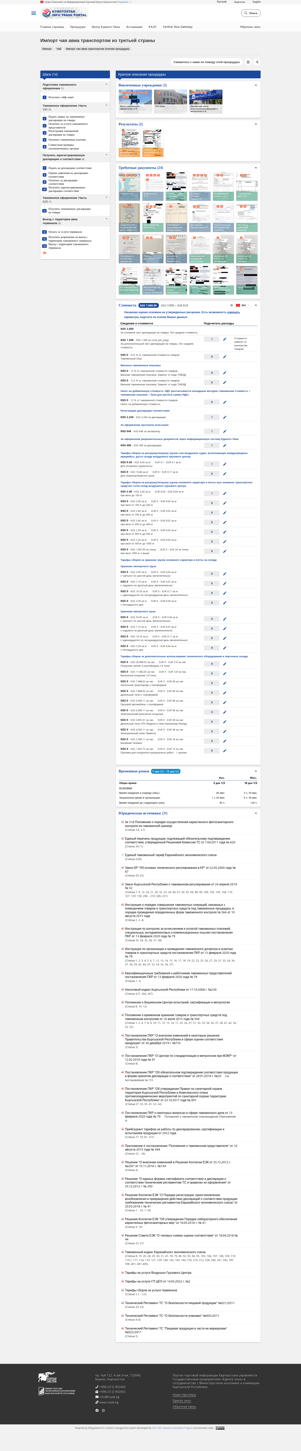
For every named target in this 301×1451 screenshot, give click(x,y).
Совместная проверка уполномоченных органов (63, 146)
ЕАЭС (153, 27)
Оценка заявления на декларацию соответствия (68, 174)
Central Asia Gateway (178, 27)
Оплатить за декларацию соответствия (63, 182)
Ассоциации (134, 27)
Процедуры (78, 27)
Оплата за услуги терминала (65, 232)
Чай (58, 49)
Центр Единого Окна (106, 27)
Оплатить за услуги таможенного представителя (68, 125)
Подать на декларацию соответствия (69, 168)
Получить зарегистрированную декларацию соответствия (66, 189)
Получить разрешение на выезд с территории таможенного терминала (69, 238)
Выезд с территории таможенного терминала (68, 246)
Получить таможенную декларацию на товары (69, 210)
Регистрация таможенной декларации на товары (63, 132)
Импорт (47, 49)
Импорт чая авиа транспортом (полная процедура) (97, 49)
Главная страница (52, 27)
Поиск (251, 13)
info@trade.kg (109, 1397)
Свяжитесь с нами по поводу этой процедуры (207, 62)
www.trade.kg (108, 1402)
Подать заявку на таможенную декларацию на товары (66, 118)
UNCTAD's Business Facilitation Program (172, 1428)
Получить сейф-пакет (61, 97)
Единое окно (182, 1400)
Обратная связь (250, 27)
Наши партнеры (184, 1394)
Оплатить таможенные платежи (67, 139)
